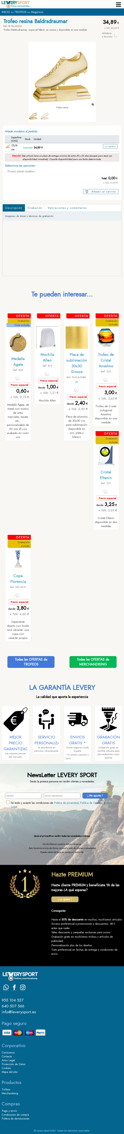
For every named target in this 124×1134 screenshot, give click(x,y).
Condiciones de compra (15, 1115)
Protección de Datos (13, 1064)
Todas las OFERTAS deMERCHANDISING (93, 662)
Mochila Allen (47, 357)
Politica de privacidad (66, 803)
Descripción (13, 208)
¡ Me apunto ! (95, 796)
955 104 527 (13, 1000)
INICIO (6, 12)
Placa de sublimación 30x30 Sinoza (76, 363)
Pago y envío (9, 1111)
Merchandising (10, 1093)
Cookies (6, 1068)
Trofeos (6, 1089)
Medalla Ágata (18, 361)
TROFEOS (20, 12)
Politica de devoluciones (15, 1119)
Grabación (35, 208)
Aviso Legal (8, 1060)
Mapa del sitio (10, 1072)
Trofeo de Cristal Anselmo (106, 360)
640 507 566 (13, 1006)
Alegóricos (37, 12)
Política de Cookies (91, 803)
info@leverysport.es (19, 1012)
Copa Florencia (18, 578)
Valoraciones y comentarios (67, 208)
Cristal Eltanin (106, 475)
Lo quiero (110, 146)
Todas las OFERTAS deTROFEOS (31, 662)
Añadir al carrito (104, 191)
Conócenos (8, 1053)
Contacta (7, 1056)
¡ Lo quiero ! (65, 899)
